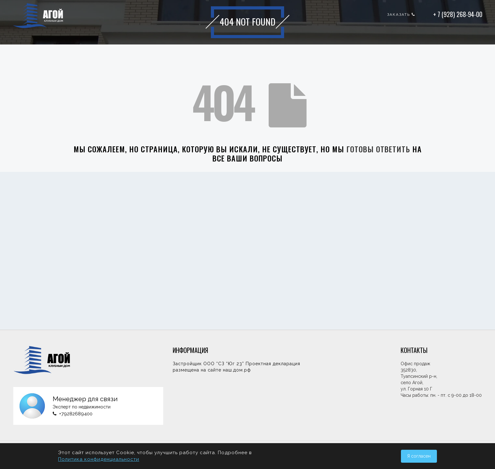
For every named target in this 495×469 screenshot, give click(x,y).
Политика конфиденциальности (98, 459)
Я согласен (419, 456)
